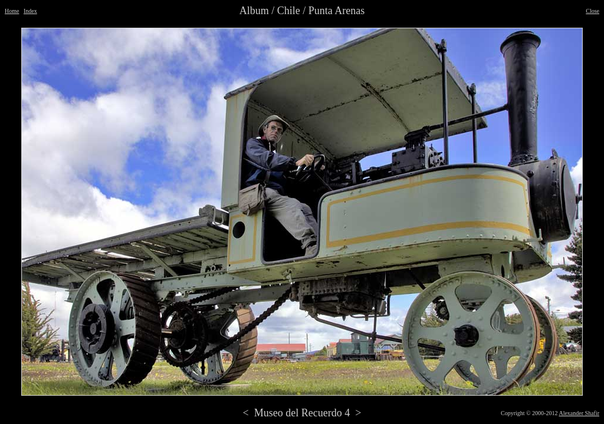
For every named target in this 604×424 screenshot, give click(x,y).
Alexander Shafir (579, 413)
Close (592, 11)
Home (12, 11)
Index (30, 11)
